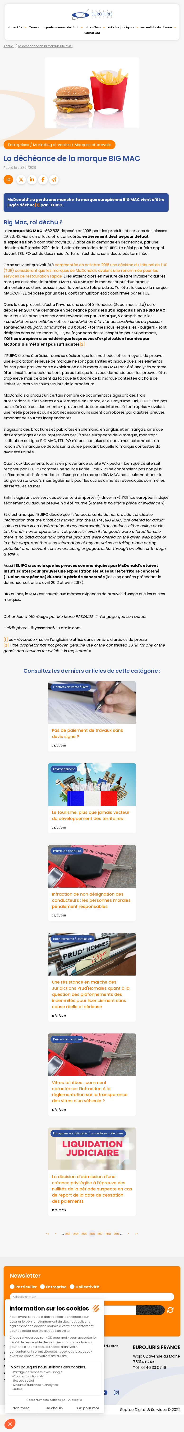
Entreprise (56, 1287)
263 (67, 1234)
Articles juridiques (121, 27)
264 (76, 1234)
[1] (37, 205)
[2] (82, 344)
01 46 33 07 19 (153, 1368)
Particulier (26, 1287)
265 (84, 1234)
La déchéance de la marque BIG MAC (45, 46)
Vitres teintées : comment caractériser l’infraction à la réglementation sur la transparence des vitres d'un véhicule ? (90, 1092)
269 (116, 1234)
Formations (92, 33)
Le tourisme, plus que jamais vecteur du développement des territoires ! (90, 816)
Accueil (9, 46)
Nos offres (93, 27)
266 (92, 1234)
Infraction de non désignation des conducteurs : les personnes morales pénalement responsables (91, 901)
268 (108, 1234)
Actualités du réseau (156, 27)
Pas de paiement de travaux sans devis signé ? (87, 734)
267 (100, 1234)
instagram (116, 1392)
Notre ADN (15, 27)
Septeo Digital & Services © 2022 (150, 1410)
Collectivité (87, 1287)
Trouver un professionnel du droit (54, 27)
